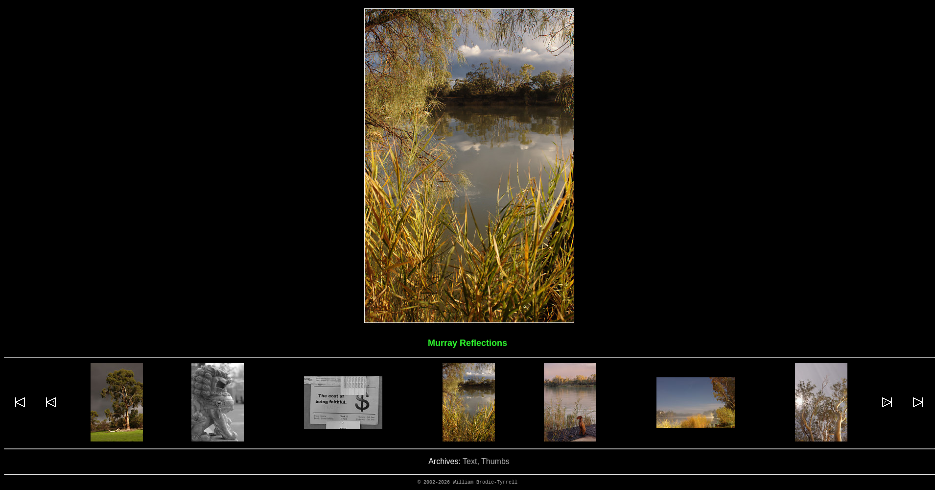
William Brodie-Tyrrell (485, 482)
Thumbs (495, 461)
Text (470, 461)
